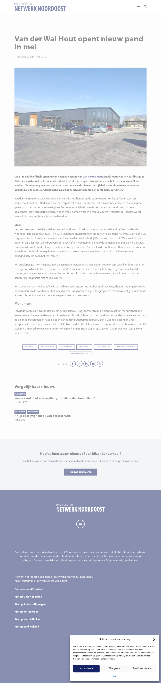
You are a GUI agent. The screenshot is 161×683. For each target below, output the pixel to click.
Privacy (114, 677)
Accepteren (86, 668)
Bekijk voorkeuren (142, 668)
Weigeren (114, 668)
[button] (154, 639)
